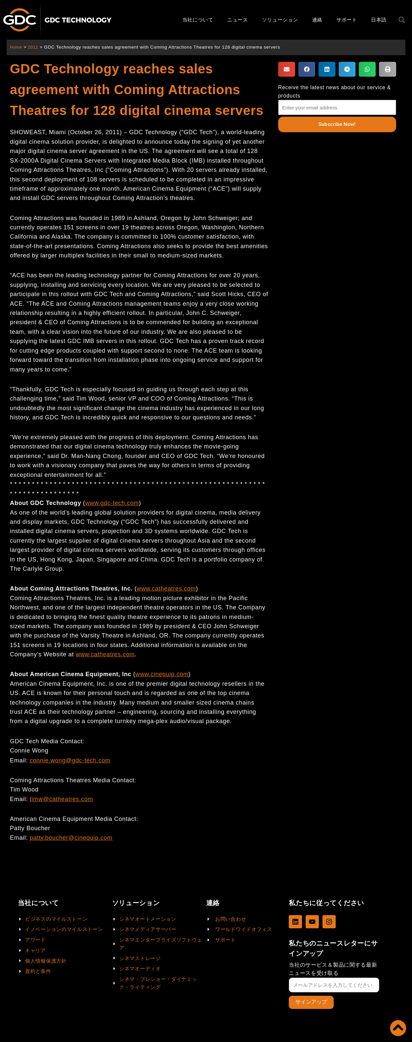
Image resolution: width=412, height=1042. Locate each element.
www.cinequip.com (161, 674)
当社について (197, 19)
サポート (346, 19)
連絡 (317, 19)
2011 (34, 47)
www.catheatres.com (105, 654)
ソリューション (280, 19)
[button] (286, 69)
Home (16, 47)
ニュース (237, 19)
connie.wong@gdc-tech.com (70, 760)
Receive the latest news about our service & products (334, 91)
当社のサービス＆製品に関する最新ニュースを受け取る (333, 969)
